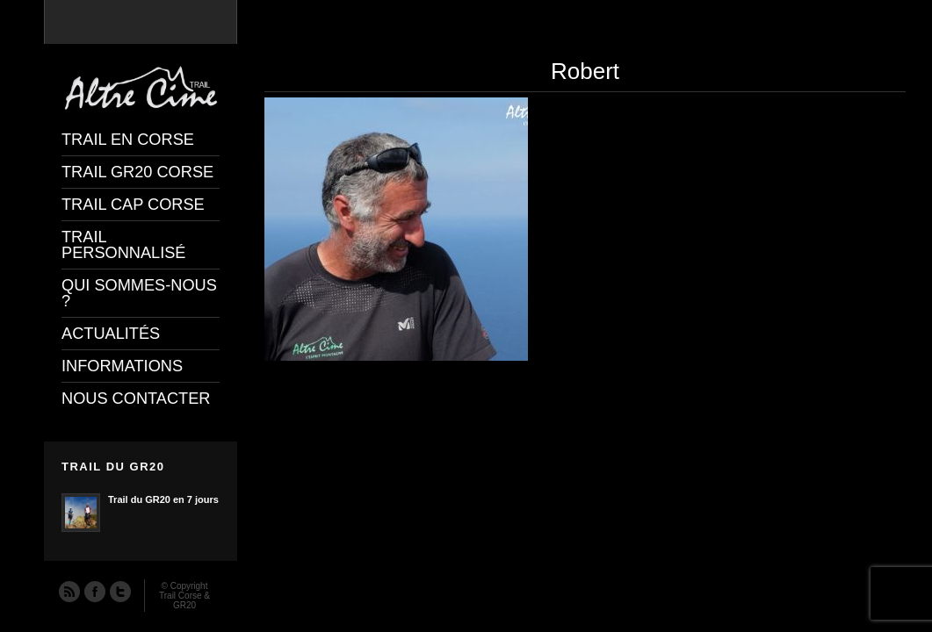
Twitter (119, 590)
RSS (68, 590)
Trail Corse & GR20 (184, 600)
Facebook (94, 590)
